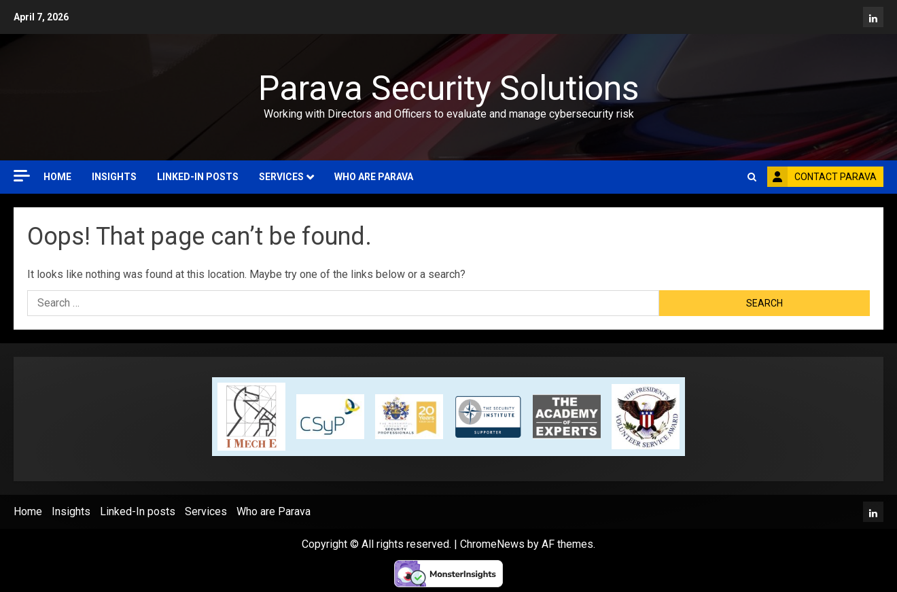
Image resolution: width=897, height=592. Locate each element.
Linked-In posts (198, 176)
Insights (114, 176)
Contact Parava (822, 177)
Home (57, 176)
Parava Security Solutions (448, 88)
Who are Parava (373, 176)
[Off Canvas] (22, 175)
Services (281, 176)
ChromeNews (492, 544)
